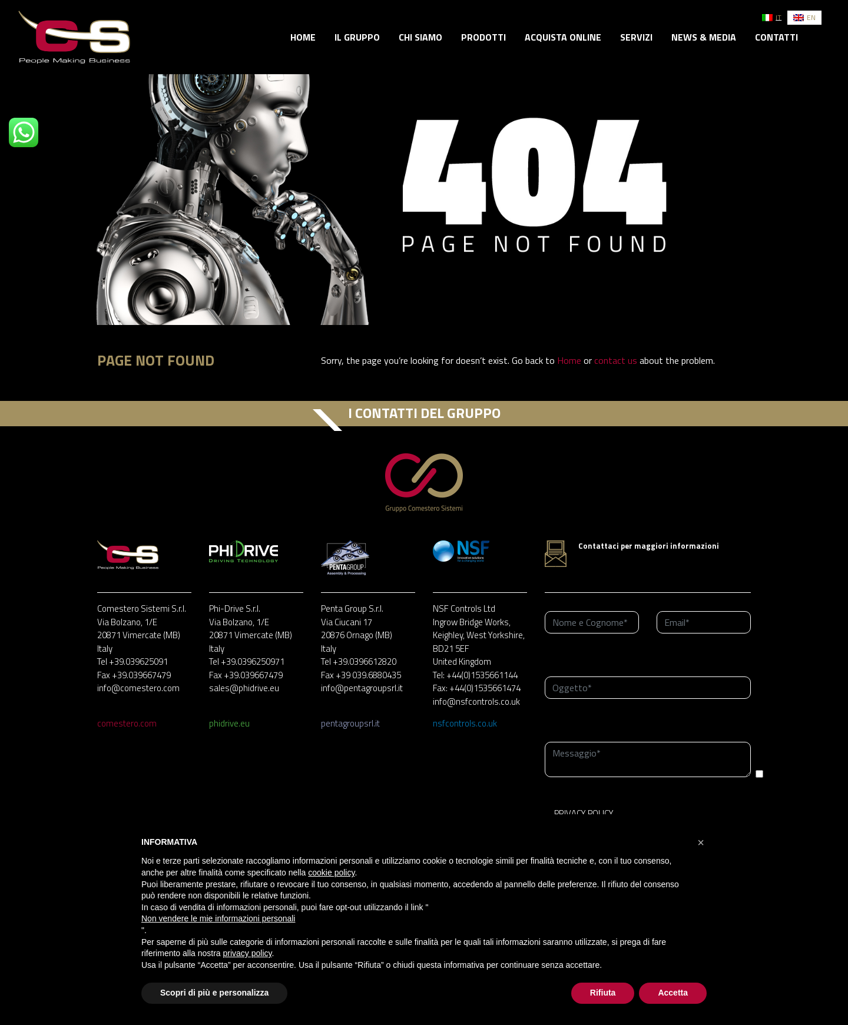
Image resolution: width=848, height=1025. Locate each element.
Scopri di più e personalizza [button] (214, 992)
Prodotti (483, 37)
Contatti (776, 37)
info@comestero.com (138, 688)
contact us (615, 360)
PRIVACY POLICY (584, 813)
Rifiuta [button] (603, 992)
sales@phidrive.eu (244, 688)
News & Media (703, 37)
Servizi (636, 37)
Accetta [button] (673, 992)
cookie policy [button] (331, 872)
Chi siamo (420, 37)
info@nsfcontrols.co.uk (476, 701)
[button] (700, 842)
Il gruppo (357, 37)
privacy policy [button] (247, 953)
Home (303, 37)
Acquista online (563, 37)
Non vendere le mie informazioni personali (218, 918)
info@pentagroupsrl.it (362, 688)
